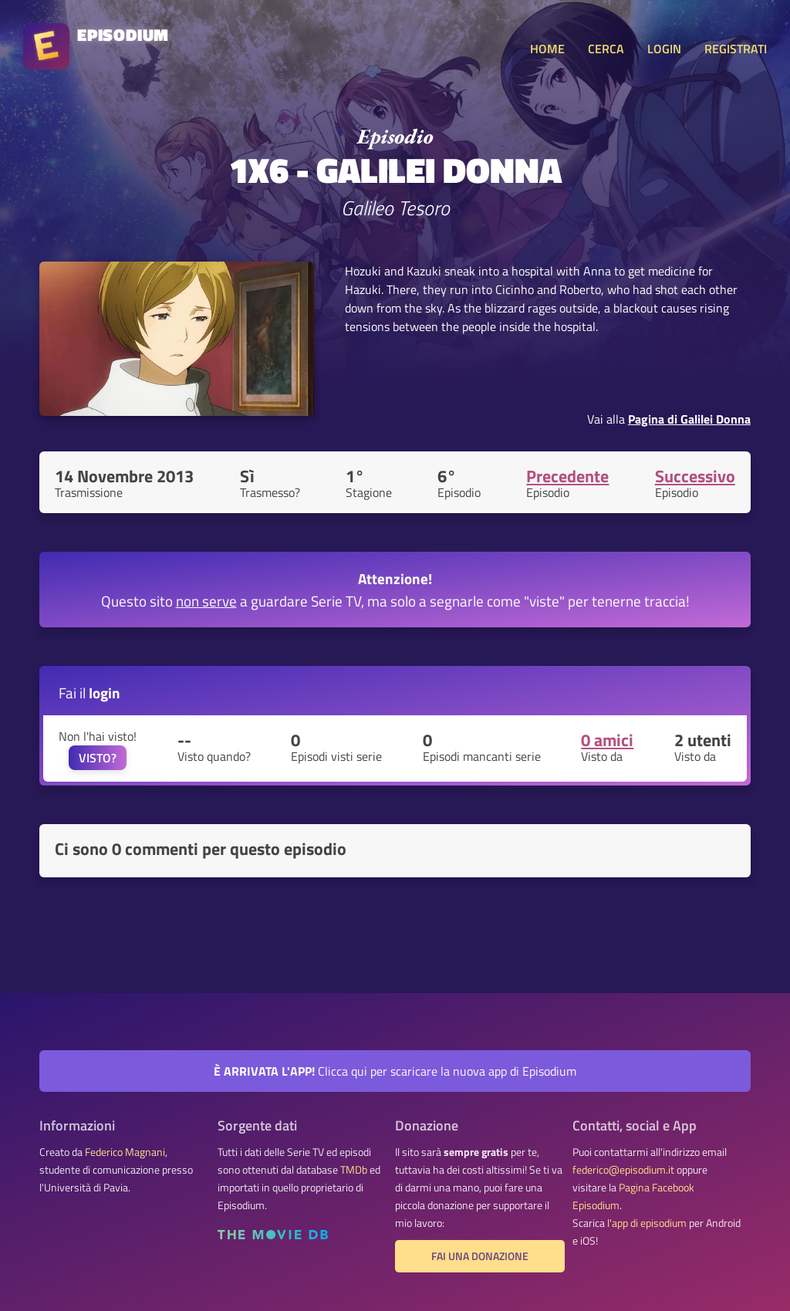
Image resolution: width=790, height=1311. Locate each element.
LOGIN (664, 48)
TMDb (353, 1169)
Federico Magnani (125, 1152)
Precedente (567, 476)
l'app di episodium (647, 1223)
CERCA (606, 48)
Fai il (89, 692)
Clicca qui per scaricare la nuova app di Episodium (395, 1071)
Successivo (695, 476)
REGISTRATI (735, 48)
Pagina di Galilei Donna (689, 419)
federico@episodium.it (623, 1169)
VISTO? (97, 757)
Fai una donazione (479, 1256)
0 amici (607, 740)
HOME (547, 48)
